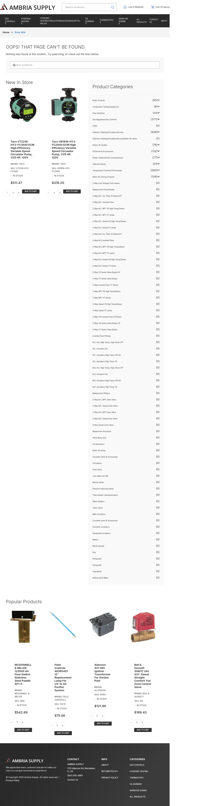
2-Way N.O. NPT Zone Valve (121, 413)
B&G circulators (115, 515)
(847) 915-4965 (82, 771)
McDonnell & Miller (117, 578)
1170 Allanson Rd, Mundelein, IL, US (82, 765)
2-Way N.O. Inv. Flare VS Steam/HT (124, 235)
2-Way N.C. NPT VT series (120, 216)
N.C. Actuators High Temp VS (121, 362)
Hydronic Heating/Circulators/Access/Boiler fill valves (74, 21)
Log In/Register (151, 7)
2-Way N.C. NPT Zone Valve (121, 400)
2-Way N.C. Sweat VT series (121, 228)
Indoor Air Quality (116, 146)
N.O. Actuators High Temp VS (121, 388)
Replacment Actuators (118, 432)
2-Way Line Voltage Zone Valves (123, 184)
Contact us (174, 21)
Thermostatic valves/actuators (122, 496)
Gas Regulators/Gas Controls (23, 21)
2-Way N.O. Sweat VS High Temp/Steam (126, 260)
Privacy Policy (37, 779)
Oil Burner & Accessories (109, 21)
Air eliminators (115, 445)
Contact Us (79, 775)
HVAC (111, 127)
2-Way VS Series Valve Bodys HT (123, 273)
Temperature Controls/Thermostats (126, 21)
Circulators (113, 464)
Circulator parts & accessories (122, 457)
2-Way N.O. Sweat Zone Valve (122, 419)
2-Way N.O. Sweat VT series (121, 267)
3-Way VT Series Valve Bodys (122, 330)
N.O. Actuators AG (116, 375)
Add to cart (40, 189)
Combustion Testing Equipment (122, 107)
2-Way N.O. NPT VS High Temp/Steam (125, 247)
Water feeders (115, 502)
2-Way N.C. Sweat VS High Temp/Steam (126, 222)
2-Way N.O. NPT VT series (120, 254)
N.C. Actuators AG (117, 349)
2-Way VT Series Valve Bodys (121, 279)
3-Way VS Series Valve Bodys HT (123, 324)
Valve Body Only (116, 439)
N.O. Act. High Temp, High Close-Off (124, 368)
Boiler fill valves (115, 451)
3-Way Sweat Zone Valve (119, 426)
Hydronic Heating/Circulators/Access (42, 21)
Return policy (172, 766)
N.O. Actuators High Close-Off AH (123, 381)
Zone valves (114, 508)
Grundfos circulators (117, 528)
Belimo (112, 540)
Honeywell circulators (118, 534)
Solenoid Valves (116, 165)
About (185, 21)
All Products (161, 21)
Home (16, 32)
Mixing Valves (115, 483)
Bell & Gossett (115, 547)
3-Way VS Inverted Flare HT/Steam (124, 317)
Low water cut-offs (117, 477)
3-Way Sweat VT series (119, 311)
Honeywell (113, 559)
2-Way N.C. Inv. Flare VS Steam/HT (124, 197)
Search (127, 7)
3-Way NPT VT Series (118, 298)
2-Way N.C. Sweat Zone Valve (122, 407)
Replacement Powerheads (120, 190)
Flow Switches (115, 114)
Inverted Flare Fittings (118, 337)
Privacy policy (173, 773)
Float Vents (114, 470)
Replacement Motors (118, 394)
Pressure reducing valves (120, 489)
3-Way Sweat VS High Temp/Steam (124, 305)
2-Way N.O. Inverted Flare (120, 241)
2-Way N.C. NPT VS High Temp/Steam (125, 209)
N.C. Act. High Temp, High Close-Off (124, 343)
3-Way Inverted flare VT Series (122, 286)
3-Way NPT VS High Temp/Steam (123, 292)
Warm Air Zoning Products (145, 21)
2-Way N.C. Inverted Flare (120, 203)
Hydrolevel (113, 572)
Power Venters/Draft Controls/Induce (125, 158)
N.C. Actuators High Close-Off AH (123, 356)
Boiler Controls (115, 101)
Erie (110, 553)
